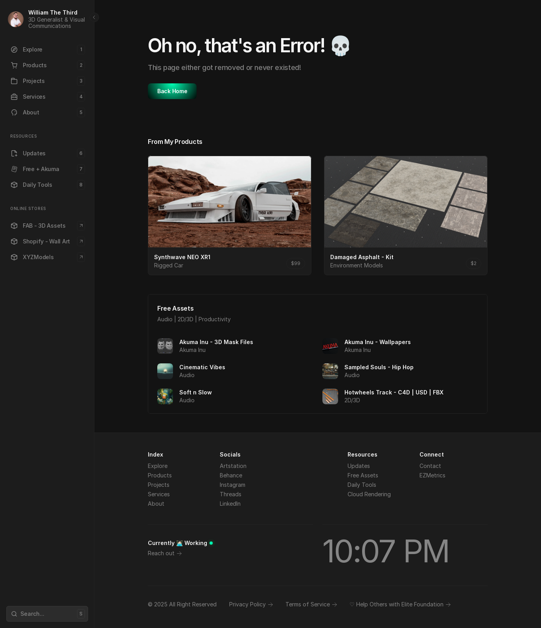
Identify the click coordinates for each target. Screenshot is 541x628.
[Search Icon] (47, 614)
